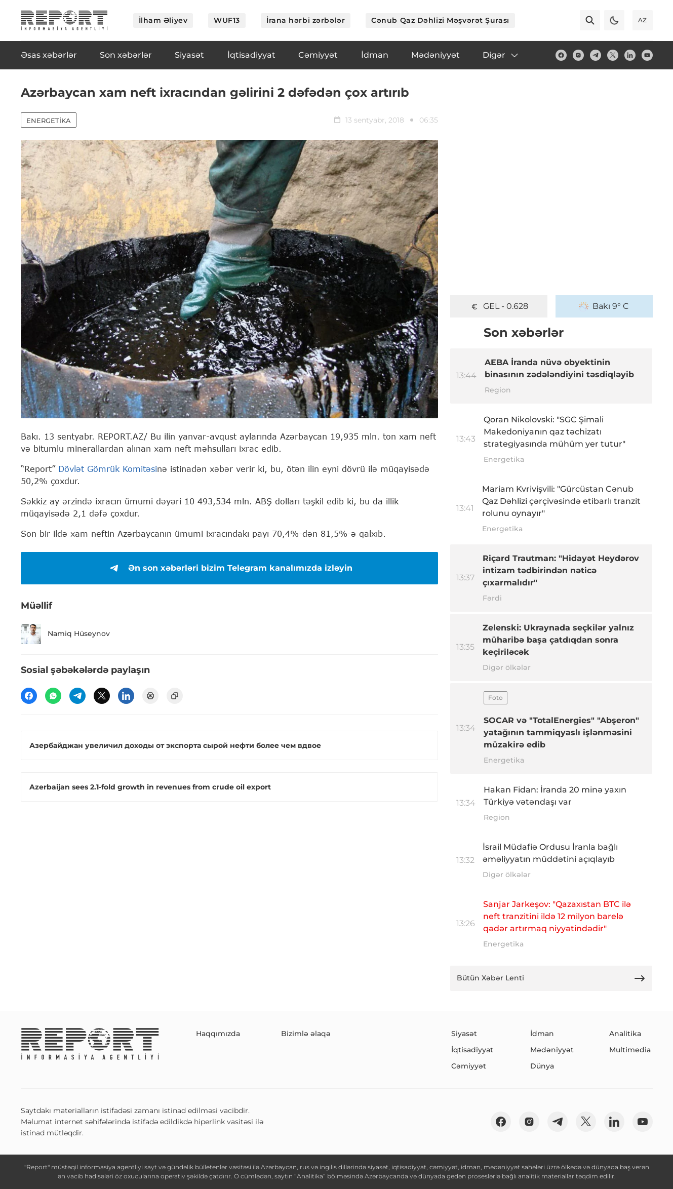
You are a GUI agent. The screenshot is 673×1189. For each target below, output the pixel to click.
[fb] (561, 55)
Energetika (48, 120)
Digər (501, 55)
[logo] (64, 20)
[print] (150, 696)
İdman (542, 1033)
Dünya (542, 1066)
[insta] (578, 55)
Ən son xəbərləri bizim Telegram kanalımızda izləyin (229, 568)
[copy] (175, 696)
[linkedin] (630, 55)
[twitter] (612, 55)
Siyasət (464, 1033)
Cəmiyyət (468, 1066)
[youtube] (647, 55)
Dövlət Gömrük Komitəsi (107, 468)
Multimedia (630, 1049)
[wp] (53, 696)
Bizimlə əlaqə (306, 1033)
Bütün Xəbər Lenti (551, 978)
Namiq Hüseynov (65, 634)
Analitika (625, 1033)
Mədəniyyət (552, 1049)
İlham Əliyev (163, 20)
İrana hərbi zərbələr (305, 20)
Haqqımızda (218, 1033)
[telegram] (595, 55)
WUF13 (227, 20)
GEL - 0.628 (498, 306)
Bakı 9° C (604, 306)
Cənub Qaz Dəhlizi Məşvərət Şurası (440, 20)
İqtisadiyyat (472, 1049)
